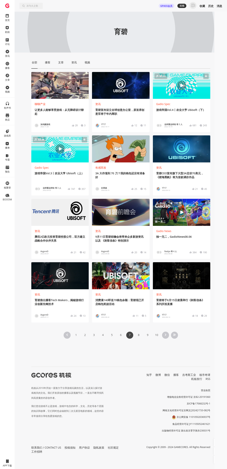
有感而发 (100, 167)
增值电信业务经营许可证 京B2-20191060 (188, 397)
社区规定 (113, 447)
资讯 (98, 104)
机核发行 (196, 379)
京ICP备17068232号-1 (198, 403)
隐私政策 (98, 447)
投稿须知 (70, 447)
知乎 (149, 375)
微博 (158, 375)
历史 (211, 6)
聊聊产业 (40, 104)
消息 (219, 6)
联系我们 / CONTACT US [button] (46, 447)
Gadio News (163, 231)
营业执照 (205, 390)
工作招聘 (36, 451)
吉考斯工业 (189, 375)
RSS (208, 379)
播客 (176, 375)
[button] (181, 85)
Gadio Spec (163, 104)
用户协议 (84, 447)
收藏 (202, 6)
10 (156, 335)
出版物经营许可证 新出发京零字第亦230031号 (186, 430)
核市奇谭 (204, 375)
